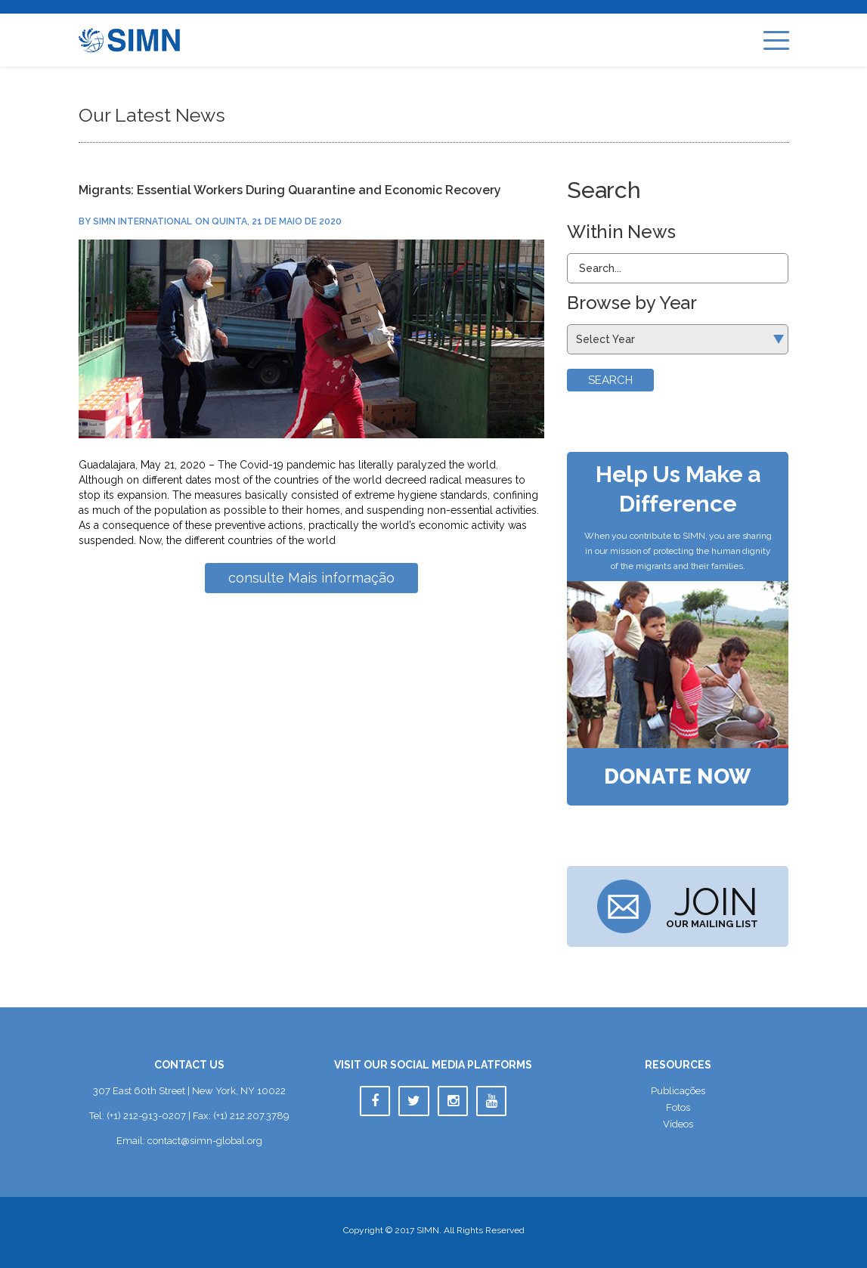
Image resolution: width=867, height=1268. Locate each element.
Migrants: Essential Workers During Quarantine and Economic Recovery (290, 190)
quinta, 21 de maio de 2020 (277, 221)
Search (610, 380)
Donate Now (677, 776)
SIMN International (142, 221)
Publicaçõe (678, 1090)
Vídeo (678, 1124)
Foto (678, 1107)
